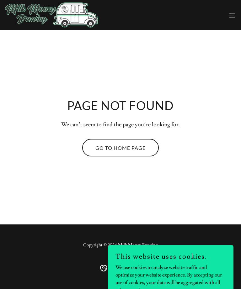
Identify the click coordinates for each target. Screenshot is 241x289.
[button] (232, 15)
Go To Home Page (120, 148)
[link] (51, 15)
